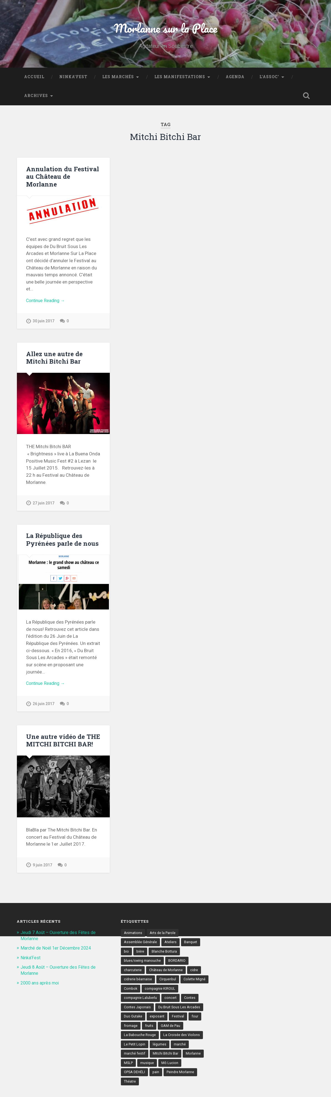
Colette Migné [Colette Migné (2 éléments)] (135, 995)
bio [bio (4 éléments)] (126, 956)
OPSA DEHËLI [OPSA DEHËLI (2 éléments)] (181, 1081)
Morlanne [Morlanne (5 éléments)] (165, 1072)
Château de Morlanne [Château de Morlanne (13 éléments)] (167, 976)
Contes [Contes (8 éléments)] (150, 1014)
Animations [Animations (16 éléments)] (133, 937)
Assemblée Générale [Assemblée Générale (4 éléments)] (140, 947)
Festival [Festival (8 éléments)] (153, 1033)
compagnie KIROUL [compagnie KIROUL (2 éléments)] (140, 1004)
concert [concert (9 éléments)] (130, 1014)
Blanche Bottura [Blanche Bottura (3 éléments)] (165, 956)
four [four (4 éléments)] (170, 1033)
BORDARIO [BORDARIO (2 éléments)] (178, 966)
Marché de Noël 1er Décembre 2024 (58, 952)
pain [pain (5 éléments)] (127, 1091)
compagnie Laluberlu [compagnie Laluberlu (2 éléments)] (180, 1004)
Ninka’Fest (73, 79)
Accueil (34, 79)
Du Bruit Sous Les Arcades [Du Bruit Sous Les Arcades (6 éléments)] (145, 1024)
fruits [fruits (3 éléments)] (128, 1043)
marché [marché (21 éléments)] (151, 1062)
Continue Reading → (47, 303)
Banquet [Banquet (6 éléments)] (192, 947)
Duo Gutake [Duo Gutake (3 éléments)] (184, 1024)
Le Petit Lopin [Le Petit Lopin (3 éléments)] (180, 1052)
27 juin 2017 (44, 506)
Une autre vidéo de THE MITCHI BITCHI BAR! (63, 744)
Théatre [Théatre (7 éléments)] (181, 1091)
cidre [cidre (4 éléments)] (196, 976)
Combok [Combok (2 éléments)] (161, 995)
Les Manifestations (179, 79)
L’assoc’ (269, 79)
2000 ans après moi (41, 987)
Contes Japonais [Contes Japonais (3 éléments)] (178, 1014)
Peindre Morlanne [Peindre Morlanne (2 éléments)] (152, 1091)
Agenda (235, 79)
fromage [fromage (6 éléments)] (189, 1033)
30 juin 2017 (44, 324)
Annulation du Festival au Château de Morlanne (62, 178)
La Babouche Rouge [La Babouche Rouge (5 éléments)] (184, 1043)
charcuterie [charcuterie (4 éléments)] (133, 976)
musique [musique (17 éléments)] (131, 1081)
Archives (36, 98)
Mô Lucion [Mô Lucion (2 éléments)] (153, 1081)
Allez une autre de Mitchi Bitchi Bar (54, 361)
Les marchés (118, 79)
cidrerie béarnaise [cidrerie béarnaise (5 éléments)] (138, 985)
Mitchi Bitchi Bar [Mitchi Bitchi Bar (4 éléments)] (137, 1072)
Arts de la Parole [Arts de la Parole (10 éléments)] (163, 937)
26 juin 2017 (44, 708)
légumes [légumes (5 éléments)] (131, 1062)
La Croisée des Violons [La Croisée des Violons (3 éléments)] (143, 1052)
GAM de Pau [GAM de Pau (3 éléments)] (150, 1043)
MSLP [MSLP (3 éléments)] (185, 1072)
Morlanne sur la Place (165, 29)
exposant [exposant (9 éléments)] (131, 1033)
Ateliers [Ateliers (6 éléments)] (171, 947)
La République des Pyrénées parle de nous (61, 543)
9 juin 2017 (43, 869)
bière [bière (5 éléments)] (141, 956)
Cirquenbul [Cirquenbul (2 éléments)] (170, 985)
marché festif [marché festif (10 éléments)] (176, 1062)
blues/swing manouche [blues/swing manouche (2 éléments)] (143, 966)
